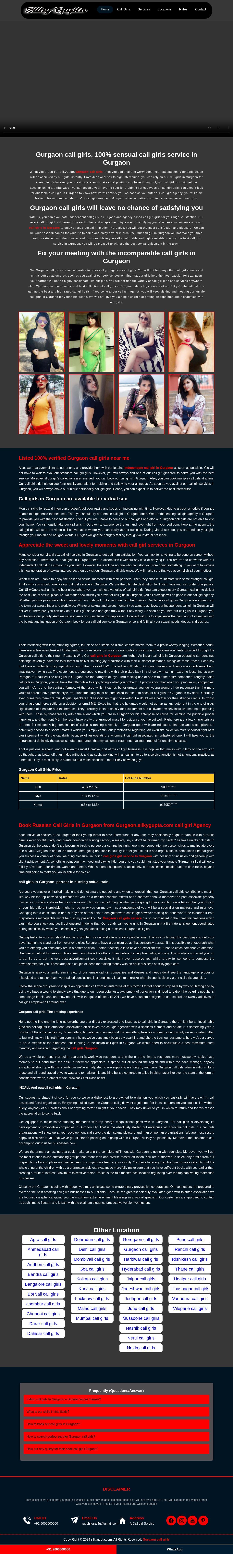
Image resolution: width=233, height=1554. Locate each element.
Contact (200, 9)
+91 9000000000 (46, 1523)
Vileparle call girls (190, 1308)
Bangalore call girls (43, 1284)
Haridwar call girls (141, 1259)
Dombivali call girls (92, 1259)
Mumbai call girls (92, 1318)
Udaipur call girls (190, 1278)
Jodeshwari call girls (141, 1288)
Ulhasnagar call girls (189, 1288)
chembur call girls (43, 1303)
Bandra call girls (43, 1274)
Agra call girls (43, 1239)
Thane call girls (189, 1269)
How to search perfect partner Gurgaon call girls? (61, 1436)
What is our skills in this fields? (48, 1411)
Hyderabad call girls (141, 1269)
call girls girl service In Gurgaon (127, 856)
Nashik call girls (141, 1328)
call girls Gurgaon (84, 1048)
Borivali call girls (43, 1294)
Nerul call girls (140, 1338)
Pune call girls (189, 1239)
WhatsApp (174, 1549)
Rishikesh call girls (190, 1259)
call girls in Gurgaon (44, 227)
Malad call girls (92, 1308)
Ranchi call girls (190, 1249)
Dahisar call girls (43, 1333)
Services (144, 9)
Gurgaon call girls (89, 171)
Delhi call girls (92, 1249)
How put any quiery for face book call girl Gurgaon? (62, 1449)
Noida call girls (141, 1347)
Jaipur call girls (141, 1278)
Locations (164, 9)
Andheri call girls (43, 1264)
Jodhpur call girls (141, 1298)
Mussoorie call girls (141, 1318)
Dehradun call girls (92, 1239)
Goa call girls (92, 1269)
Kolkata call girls (92, 1278)
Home (105, 9)
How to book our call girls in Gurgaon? (53, 1424)
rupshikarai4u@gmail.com (100, 1523)
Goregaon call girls (141, 1239)
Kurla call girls (92, 1288)
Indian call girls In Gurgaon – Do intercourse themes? (64, 1399)
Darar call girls (43, 1323)
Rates (183, 9)
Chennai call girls (43, 1313)
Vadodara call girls (189, 1298)
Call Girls (123, 9)
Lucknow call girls (92, 1298)
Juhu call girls (141, 1308)
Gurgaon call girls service (122, 918)
